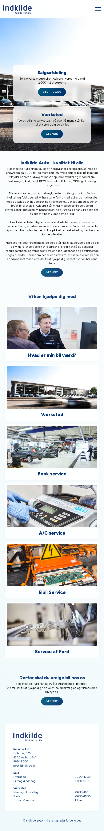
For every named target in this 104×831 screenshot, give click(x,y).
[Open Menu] (98, 9)
